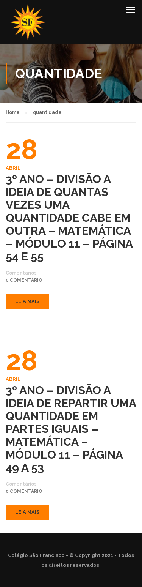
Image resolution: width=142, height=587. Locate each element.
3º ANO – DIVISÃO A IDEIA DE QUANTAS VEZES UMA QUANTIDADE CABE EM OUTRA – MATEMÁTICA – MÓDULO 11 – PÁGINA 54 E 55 (69, 218)
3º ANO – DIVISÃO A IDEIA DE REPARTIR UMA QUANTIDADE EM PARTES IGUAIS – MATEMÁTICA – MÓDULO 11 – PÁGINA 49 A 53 (71, 429)
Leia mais (27, 301)
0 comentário (24, 280)
